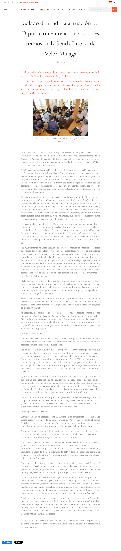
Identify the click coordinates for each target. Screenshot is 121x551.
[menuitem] (26, 10)
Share (7, 542)
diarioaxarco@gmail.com (29, 2)
